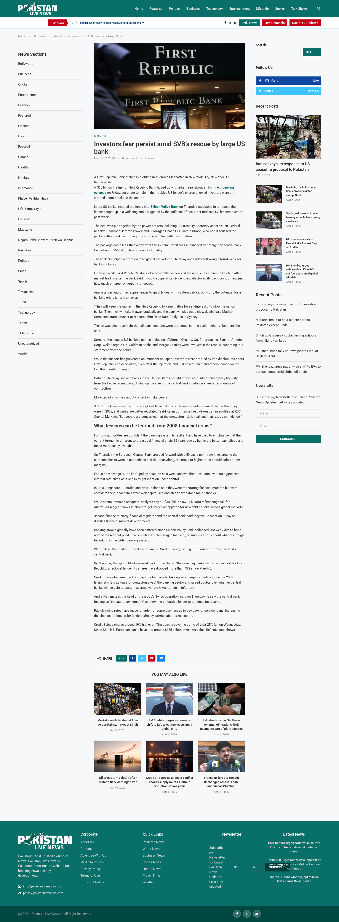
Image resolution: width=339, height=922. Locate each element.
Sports (280, 9)
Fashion (24, 105)
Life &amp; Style (29, 209)
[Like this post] (122, 658)
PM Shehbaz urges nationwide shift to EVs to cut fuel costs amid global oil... (169, 724)
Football (24, 147)
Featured (156, 9)
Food (22, 136)
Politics (174, 9)
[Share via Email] (161, 658)
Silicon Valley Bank (164, 207)
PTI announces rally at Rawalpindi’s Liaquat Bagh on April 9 (302, 243)
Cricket (23, 84)
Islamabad (25, 188)
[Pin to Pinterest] (151, 658)
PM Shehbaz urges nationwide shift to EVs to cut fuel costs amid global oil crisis (302, 271)
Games (23, 157)
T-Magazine (26, 292)
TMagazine (26, 333)
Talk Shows (299, 9)
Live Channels (274, 23)
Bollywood (25, 64)
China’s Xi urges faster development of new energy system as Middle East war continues (294, 864)
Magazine (25, 230)
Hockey (23, 178)
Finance (23, 126)
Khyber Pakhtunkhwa (33, 198)
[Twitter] (230, 23)
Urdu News (249, 23)
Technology (214, 9)
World (22, 354)
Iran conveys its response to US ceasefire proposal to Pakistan (283, 166)
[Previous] (72, 22)
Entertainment (239, 9)
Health (23, 167)
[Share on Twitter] (142, 658)
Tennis (23, 323)
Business (193, 9)
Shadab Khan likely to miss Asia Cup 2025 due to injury (112, 22)
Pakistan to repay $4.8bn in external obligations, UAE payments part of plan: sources (221, 724)
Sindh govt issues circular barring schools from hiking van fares (303, 217)
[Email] (257, 914)
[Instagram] (235, 23)
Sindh (22, 271)
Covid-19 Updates (305, 23)
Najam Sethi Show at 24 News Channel (46, 240)
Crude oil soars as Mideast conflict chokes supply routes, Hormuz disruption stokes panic (169, 782)
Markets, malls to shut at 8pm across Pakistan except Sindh (301, 191)
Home (138, 9)
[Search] (319, 8)
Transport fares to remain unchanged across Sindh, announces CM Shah (221, 782)
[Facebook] (225, 23)
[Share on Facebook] (132, 658)
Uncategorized (28, 344)
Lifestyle (262, 9)
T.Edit (22, 302)
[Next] (76, 22)
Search (261, 45)
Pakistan (24, 250)
